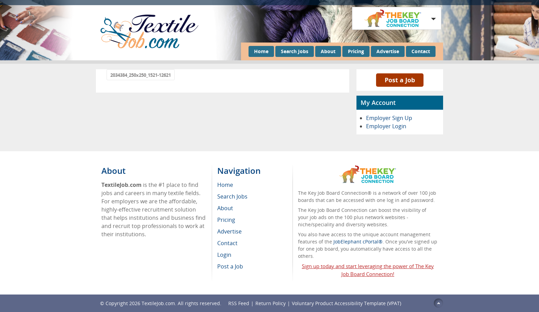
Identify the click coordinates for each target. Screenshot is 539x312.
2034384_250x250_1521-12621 (140, 75)
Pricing (356, 51)
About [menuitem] (225, 208)
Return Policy (270, 303)
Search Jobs (294, 51)
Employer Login (386, 126)
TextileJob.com (158, 303)
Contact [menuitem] (227, 243)
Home (261, 51)
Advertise (387, 51)
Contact (420, 51)
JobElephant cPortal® (358, 241)
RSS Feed (238, 303)
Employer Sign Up (389, 118)
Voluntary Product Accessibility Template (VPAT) (346, 303)
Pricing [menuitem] (226, 220)
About (328, 51)
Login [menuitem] (224, 255)
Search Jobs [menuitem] (232, 196)
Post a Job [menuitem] (230, 266)
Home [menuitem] (225, 185)
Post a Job (400, 80)
